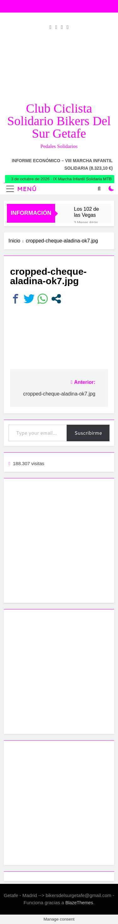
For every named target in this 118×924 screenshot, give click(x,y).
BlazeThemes (79, 902)
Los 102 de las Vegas (86, 212)
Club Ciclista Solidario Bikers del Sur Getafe (59, 121)
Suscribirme (88, 432)
